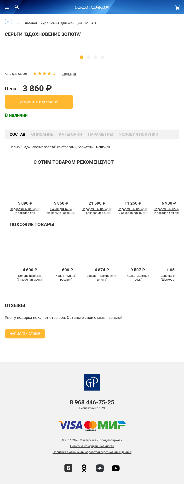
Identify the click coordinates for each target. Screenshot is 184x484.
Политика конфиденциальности (92, 446)
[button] (81, 57)
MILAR (90, 23)
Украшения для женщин (61, 23)
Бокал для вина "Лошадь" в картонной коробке (61, 212)
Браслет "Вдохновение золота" (101, 277)
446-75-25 (92, 402)
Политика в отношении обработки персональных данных (92, 452)
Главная (30, 23)
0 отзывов (69, 74)
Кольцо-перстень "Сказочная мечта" (30, 277)
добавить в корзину (39, 102)
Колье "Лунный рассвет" (66, 277)
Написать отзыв (25, 334)
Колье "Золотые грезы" (138, 277)
